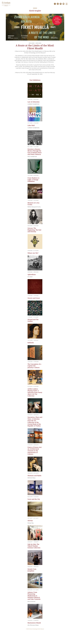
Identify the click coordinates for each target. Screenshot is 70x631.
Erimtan (6, 4)
